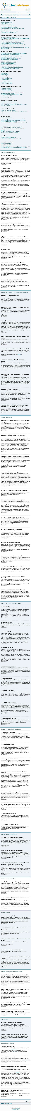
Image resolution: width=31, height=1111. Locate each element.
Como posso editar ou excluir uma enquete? (9, 59)
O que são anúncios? (5, 79)
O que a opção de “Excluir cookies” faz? (8, 32)
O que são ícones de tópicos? (6, 83)
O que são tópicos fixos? (5, 80)
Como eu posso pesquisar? (6, 117)
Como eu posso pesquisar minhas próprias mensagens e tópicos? (14, 122)
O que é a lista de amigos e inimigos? (8, 110)
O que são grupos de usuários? (7, 90)
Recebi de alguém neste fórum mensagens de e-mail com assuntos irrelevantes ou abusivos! (14, 105)
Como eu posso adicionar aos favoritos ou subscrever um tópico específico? (13, 129)
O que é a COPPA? (4, 23)
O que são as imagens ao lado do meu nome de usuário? (12, 43)
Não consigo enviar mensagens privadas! (9, 101)
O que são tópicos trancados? (6, 82)
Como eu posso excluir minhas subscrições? (9, 132)
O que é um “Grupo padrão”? (6, 95)
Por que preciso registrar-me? (6, 22)
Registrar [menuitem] (29, 10)
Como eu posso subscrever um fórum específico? (10, 131)
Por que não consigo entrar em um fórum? (9, 61)
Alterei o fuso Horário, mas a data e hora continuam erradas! (13, 41)
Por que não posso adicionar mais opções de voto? (11, 58)
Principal (6, 9)
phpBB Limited (14, 1049)
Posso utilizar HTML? (5, 74)
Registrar (7, 12)
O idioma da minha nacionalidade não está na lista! (11, 42)
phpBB (19, 354)
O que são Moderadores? (6, 89)
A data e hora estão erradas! (6, 39)
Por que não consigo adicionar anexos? (8, 62)
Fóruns (10, 10)
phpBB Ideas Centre (26, 1060)
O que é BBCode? (4, 73)
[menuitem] (29, 15)
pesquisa (17, 1072)
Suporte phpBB (17, 1108)
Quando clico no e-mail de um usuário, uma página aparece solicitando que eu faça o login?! (15, 48)
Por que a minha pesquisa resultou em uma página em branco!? (13, 120)
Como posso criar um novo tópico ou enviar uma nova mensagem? (14, 53)
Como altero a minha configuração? (8, 37)
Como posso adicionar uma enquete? (8, 57)
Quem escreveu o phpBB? (6, 143)
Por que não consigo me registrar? (7, 24)
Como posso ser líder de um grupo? (8, 93)
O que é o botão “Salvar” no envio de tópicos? (10, 66)
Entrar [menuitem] (27, 10)
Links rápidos (2, 10)
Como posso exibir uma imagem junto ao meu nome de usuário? (13, 44)
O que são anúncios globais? (6, 78)
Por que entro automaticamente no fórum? (9, 31)
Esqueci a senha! (4, 29)
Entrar (3, 12)
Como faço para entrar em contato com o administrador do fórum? (14, 147)
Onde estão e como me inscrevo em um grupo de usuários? (12, 92)
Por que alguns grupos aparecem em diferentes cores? (11, 94)
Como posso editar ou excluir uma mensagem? (10, 54)
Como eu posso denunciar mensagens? (8, 64)
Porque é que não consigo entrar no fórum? (9, 27)
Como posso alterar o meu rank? (7, 46)
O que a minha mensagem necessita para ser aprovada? (12, 67)
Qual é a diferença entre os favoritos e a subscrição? (11, 127)
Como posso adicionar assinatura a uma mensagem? (11, 55)
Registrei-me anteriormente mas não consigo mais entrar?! (12, 28)
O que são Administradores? (6, 88)
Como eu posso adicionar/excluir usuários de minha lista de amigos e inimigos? (14, 112)
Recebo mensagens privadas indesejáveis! (9, 103)
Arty (13, 1107)
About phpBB (15, 1051)
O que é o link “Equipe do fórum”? (7, 97)
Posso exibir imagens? (5, 77)
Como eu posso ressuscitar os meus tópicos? (10, 68)
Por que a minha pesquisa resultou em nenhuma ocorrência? (13, 119)
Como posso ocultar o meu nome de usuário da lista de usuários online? (15, 38)
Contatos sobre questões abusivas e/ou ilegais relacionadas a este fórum (15, 146)
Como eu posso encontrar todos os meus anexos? (11, 138)
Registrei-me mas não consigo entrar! (8, 26)
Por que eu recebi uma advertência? (8, 63)
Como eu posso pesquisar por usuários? (9, 121)
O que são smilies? (4, 75)
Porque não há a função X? (6, 144)
